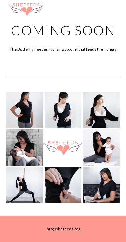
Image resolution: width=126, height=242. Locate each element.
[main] (63, 30)
